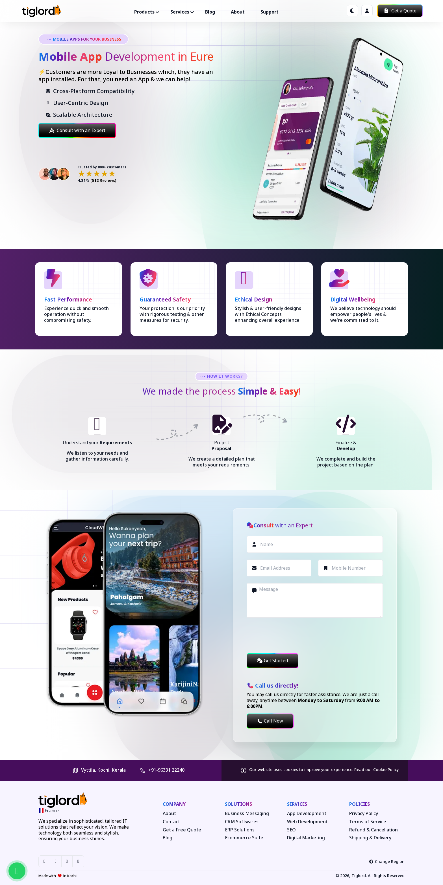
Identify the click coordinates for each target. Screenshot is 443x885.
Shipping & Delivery (370, 838)
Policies (359, 804)
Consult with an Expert (77, 130)
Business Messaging (247, 813)
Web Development (307, 822)
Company (174, 804)
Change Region (387, 861)
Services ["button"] (179, 12)
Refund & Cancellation (373, 830)
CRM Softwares (242, 822)
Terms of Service (367, 822)
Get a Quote (399, 11)
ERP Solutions (240, 830)
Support (269, 12)
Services (297, 804)
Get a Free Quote (182, 830)
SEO (291, 830)
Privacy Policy (363, 813)
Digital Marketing (306, 838)
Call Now (270, 721)
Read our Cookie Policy (376, 769)
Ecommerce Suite (244, 838)
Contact (171, 822)
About (238, 12)
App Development (306, 813)
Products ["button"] (144, 12)
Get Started (272, 660)
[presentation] (290, 635)
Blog (210, 12)
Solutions (238, 804)
